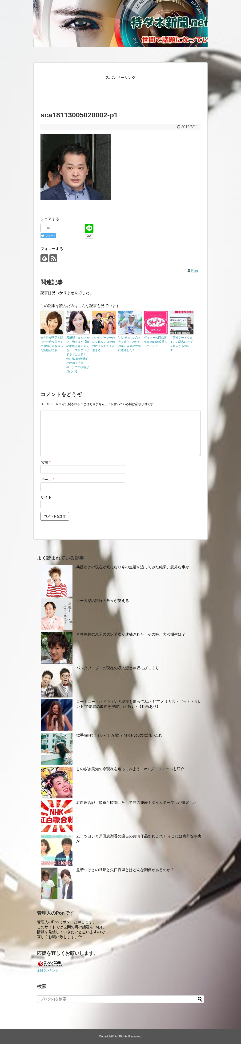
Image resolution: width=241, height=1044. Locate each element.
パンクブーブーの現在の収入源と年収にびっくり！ (119, 668)
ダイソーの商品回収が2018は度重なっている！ (155, 342)
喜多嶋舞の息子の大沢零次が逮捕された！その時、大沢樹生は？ (130, 634)
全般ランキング (47, 970)
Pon (194, 271)
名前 (45, 462)
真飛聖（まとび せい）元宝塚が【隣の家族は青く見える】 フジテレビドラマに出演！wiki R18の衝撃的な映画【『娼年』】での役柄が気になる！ (78, 354)
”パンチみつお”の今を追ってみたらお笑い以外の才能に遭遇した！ (129, 344)
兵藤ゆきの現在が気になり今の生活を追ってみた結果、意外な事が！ (134, 567)
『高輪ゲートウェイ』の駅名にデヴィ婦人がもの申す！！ (181, 344)
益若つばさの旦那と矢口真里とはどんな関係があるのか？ (125, 870)
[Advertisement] (126, 91)
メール (47, 480)
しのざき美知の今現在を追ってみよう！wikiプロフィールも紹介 (130, 769)
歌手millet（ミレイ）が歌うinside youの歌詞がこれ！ (121, 735)
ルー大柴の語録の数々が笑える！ (104, 601)
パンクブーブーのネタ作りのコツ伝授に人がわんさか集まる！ (103, 344)
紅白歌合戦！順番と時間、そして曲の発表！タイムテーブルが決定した (136, 803)
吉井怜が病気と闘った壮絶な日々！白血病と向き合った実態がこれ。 (51, 344)
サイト (46, 497)
